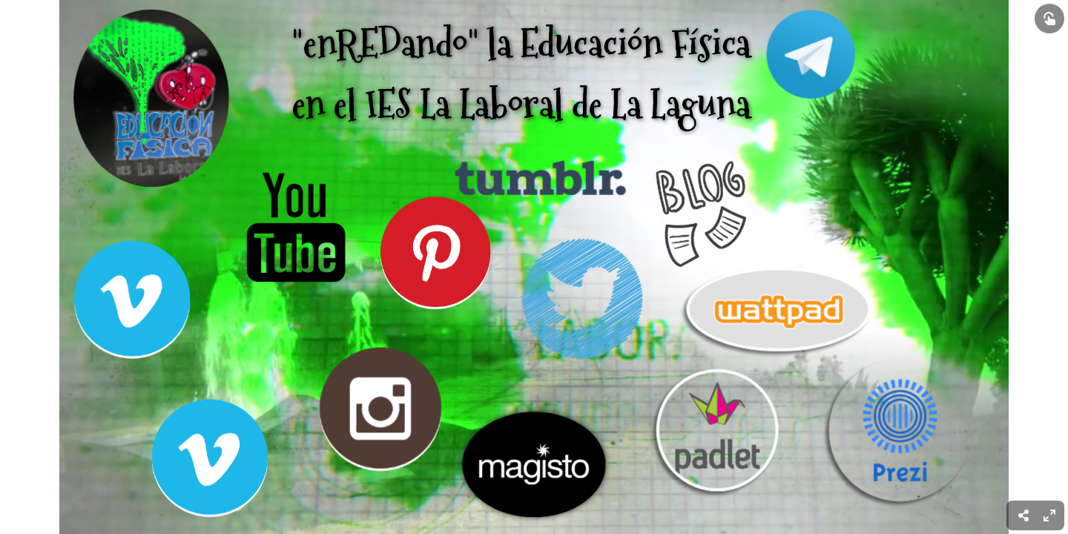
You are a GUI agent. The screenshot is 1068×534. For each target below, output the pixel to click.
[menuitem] (1049, 515)
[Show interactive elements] (1049, 18)
